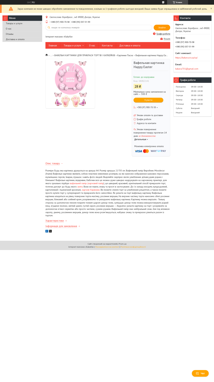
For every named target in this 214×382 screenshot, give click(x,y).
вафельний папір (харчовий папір (87, 183)
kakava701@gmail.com (186, 68)
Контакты (107, 45)
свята (80, 186)
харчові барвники (91, 189)
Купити (148, 100)
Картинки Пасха (125, 55)
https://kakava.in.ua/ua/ (186, 57)
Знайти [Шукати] (162, 27)
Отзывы (9, 33)
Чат (200, 373)
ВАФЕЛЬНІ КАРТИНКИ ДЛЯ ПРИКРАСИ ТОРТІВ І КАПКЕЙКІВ (84, 55)
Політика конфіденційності (133, 247)
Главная (53, 45)
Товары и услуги (14, 23)
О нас (8, 28)
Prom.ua (122, 244)
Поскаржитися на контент (107, 247)
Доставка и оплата (15, 39)
